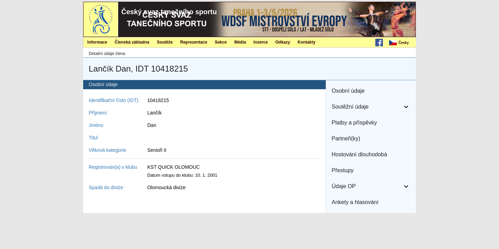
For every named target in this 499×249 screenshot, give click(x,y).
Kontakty (306, 42)
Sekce (221, 42)
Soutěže (165, 42)
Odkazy (282, 42)
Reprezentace (193, 42)
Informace (97, 42)
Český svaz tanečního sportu (169, 12)
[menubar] (402, 43)
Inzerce (261, 42)
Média (240, 42)
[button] (371, 91)
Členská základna (132, 42)
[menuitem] (402, 43)
